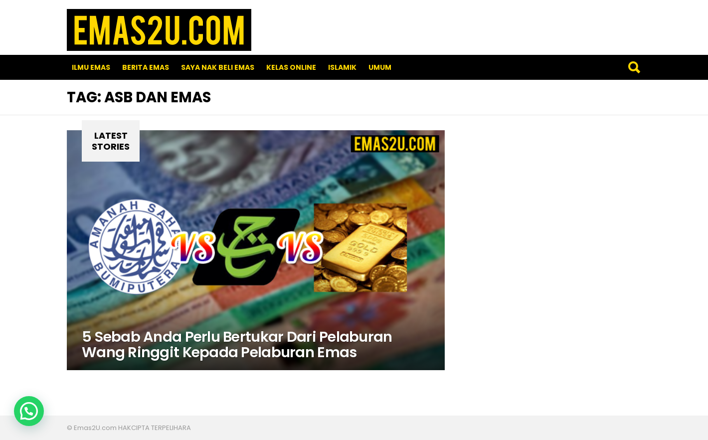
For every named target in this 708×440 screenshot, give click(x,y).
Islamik (342, 67)
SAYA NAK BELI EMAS (217, 67)
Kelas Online (291, 67)
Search (633, 67)
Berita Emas (145, 67)
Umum (379, 67)
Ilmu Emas (91, 67)
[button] (29, 411)
